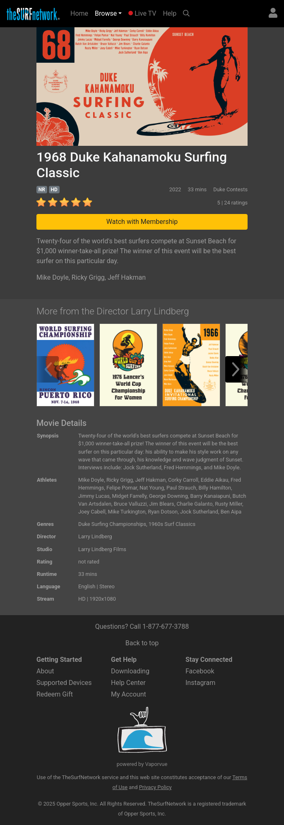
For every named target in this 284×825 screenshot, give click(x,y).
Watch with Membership (142, 222)
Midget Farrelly (129, 496)
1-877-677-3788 (165, 626)
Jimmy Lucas (94, 496)
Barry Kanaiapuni (210, 496)
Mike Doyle (52, 277)
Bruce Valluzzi (130, 504)
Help (169, 13)
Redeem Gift (54, 694)
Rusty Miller (228, 504)
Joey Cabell (92, 512)
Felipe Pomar (121, 488)
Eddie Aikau (215, 480)
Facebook (199, 671)
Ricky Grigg (88, 277)
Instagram (200, 683)
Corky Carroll (183, 480)
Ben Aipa (231, 512)
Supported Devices (64, 683)
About (45, 671)
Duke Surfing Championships (112, 524)
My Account (128, 694)
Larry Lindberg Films (102, 549)
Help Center (128, 683)
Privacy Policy (155, 787)
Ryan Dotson (163, 512)
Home (80, 12)
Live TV (142, 13)
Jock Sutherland (199, 512)
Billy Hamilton (215, 488)
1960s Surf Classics (172, 524)
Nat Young (152, 488)
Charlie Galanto (194, 504)
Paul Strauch (181, 488)
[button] (238, 369)
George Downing (168, 496)
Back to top (142, 643)
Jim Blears (161, 504)
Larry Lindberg (95, 536)
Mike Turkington (126, 512)
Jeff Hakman (127, 277)
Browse (106, 13)
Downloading (130, 671)
